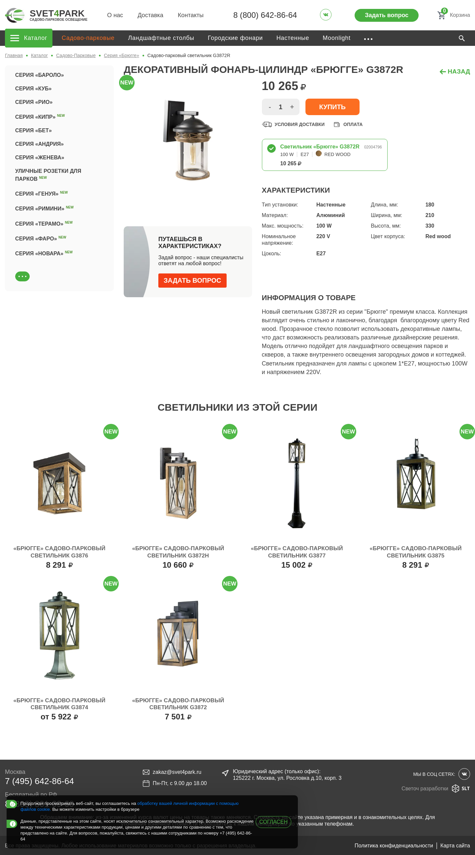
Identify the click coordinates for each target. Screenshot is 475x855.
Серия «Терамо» (44, 223)
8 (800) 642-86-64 (265, 15)
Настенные (292, 38)
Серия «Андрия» (39, 144)
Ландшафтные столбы (161, 38)
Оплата (347, 124)
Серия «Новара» (44, 252)
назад (455, 71)
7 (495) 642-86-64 (39, 781)
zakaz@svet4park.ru (172, 772)
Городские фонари (235, 38)
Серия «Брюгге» (121, 55)
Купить (332, 107)
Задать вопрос (386, 15)
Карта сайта (455, 845)
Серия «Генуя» (41, 193)
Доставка (150, 15)
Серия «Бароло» (39, 75)
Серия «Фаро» (40, 237)
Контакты (191, 15)
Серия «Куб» (33, 88)
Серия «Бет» (33, 130)
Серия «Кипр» (40, 116)
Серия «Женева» (39, 157)
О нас (115, 15)
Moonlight (337, 38)
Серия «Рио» (34, 102)
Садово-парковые (88, 38)
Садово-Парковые (76, 55)
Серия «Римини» (44, 207)
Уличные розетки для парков (48, 175)
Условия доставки (293, 124)
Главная (14, 55)
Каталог (39, 55)
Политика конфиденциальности (394, 845)
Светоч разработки (435, 788)
